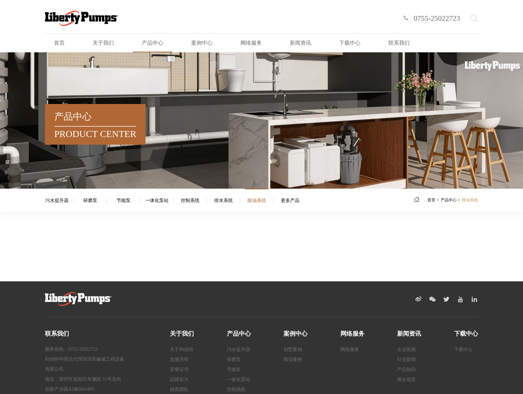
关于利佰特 (181, 349)
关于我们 (103, 43)
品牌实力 (179, 379)
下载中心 (349, 43)
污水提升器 (57, 200)
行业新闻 (406, 359)
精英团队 (179, 389)
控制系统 (190, 200)
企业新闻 (406, 349)
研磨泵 (90, 200)
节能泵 (124, 200)
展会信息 (406, 379)
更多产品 (290, 200)
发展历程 (179, 359)
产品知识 (406, 369)
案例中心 (202, 43)
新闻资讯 (300, 43)
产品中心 (152, 43)
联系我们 (399, 43)
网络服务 (251, 43)
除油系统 (257, 200)
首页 (59, 43)
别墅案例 (292, 349)
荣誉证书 (179, 369)
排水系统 (223, 200)
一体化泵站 (157, 200)
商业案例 (292, 359)
